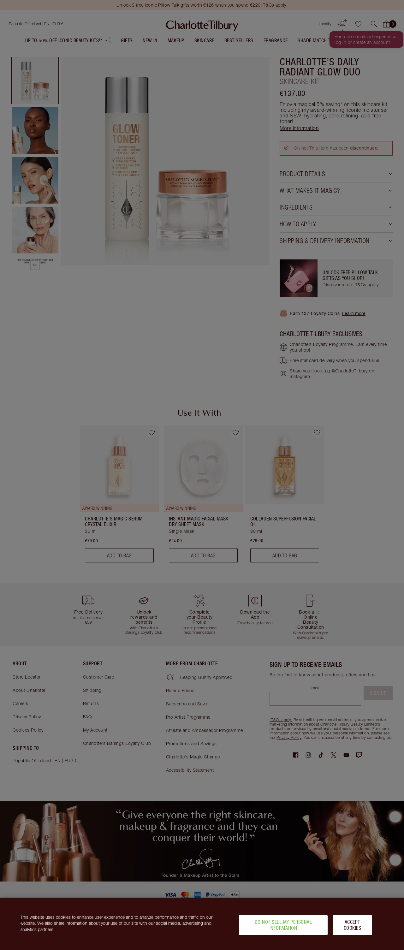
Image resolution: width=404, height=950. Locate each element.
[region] (202, 924)
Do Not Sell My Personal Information (283, 925)
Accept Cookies (352, 925)
